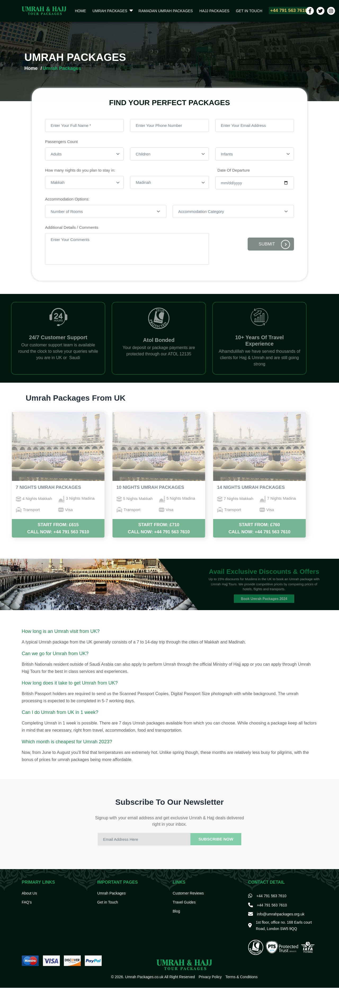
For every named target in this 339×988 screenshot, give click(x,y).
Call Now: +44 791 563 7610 (42, 532)
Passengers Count (65, 143)
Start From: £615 (43, 524)
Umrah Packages (107, 11)
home (79, 11)
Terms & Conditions (241, 977)
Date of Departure (231, 171)
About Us (29, 893)
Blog (176, 911)
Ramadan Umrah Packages (161, 11)
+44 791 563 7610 (278, 11)
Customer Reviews (188, 893)
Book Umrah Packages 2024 (264, 595)
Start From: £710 (143, 524)
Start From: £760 (244, 524)
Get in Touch (241, 11)
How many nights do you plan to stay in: (83, 171)
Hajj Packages (208, 11)
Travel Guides (184, 902)
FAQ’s (27, 902)
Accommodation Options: (70, 199)
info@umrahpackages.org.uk (280, 914)
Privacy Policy (210, 977)
